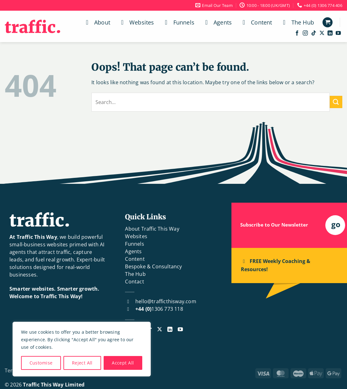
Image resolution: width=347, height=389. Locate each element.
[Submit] (336, 102)
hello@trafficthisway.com (165, 301)
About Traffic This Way (152, 228)
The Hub (297, 22)
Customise (41, 363)
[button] (328, 22)
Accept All (123, 363)
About (96, 22)
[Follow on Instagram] (305, 33)
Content (256, 22)
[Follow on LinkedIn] (330, 33)
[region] (82, 349)
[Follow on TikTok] (313, 33)
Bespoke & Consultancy (153, 266)
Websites (136, 22)
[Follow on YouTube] (338, 33)
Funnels (178, 22)
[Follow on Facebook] (297, 33)
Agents (217, 22)
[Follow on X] (321, 33)
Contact (134, 281)
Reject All (82, 363)
